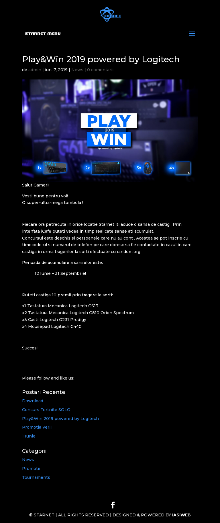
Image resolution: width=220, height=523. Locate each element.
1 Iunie (29, 436)
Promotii (31, 468)
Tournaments (36, 477)
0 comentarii (100, 69)
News (77, 69)
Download (32, 400)
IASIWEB (181, 515)
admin (34, 69)
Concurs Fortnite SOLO (46, 409)
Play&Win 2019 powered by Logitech (60, 418)
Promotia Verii (37, 427)
